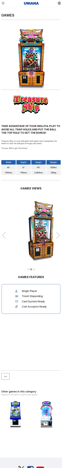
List (5, 376)
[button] (28, 269)
